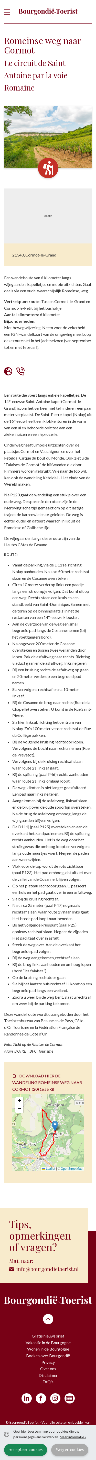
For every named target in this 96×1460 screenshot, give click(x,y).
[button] (55, 1126)
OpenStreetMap (71, 1169)
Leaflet (48, 1169)
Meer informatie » (73, 1437)
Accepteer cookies (25, 1449)
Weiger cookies (70, 1449)
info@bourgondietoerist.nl (47, 1268)
